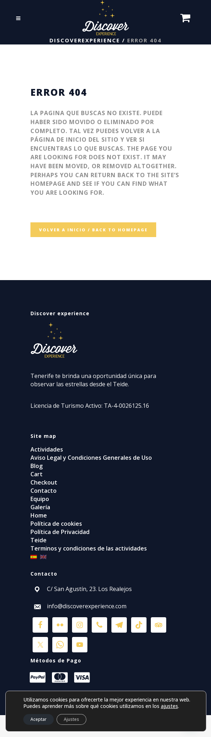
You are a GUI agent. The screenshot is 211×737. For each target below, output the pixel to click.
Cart (36, 474)
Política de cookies (56, 524)
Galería (40, 507)
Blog (36, 466)
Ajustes (71, 719)
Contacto (43, 491)
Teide (38, 540)
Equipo (39, 499)
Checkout (43, 482)
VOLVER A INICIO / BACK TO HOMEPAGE (93, 229)
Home (38, 515)
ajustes (169, 706)
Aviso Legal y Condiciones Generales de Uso (91, 458)
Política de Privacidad (60, 532)
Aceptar (38, 719)
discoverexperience (84, 40)
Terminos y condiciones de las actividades (88, 548)
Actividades (46, 449)
